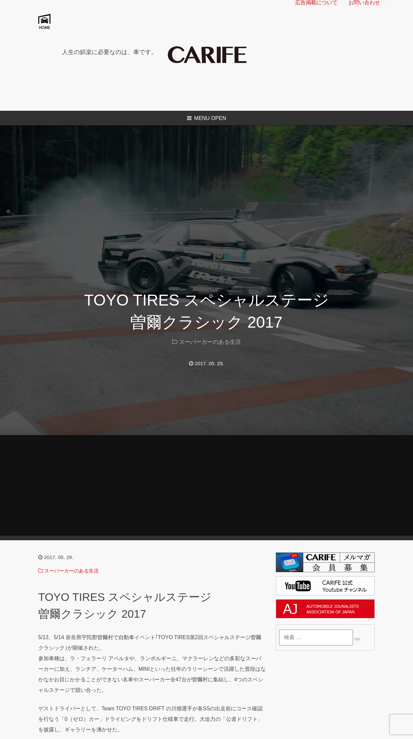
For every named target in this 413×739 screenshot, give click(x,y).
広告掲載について (316, 8)
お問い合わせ (364, 8)
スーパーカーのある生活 (210, 342)
